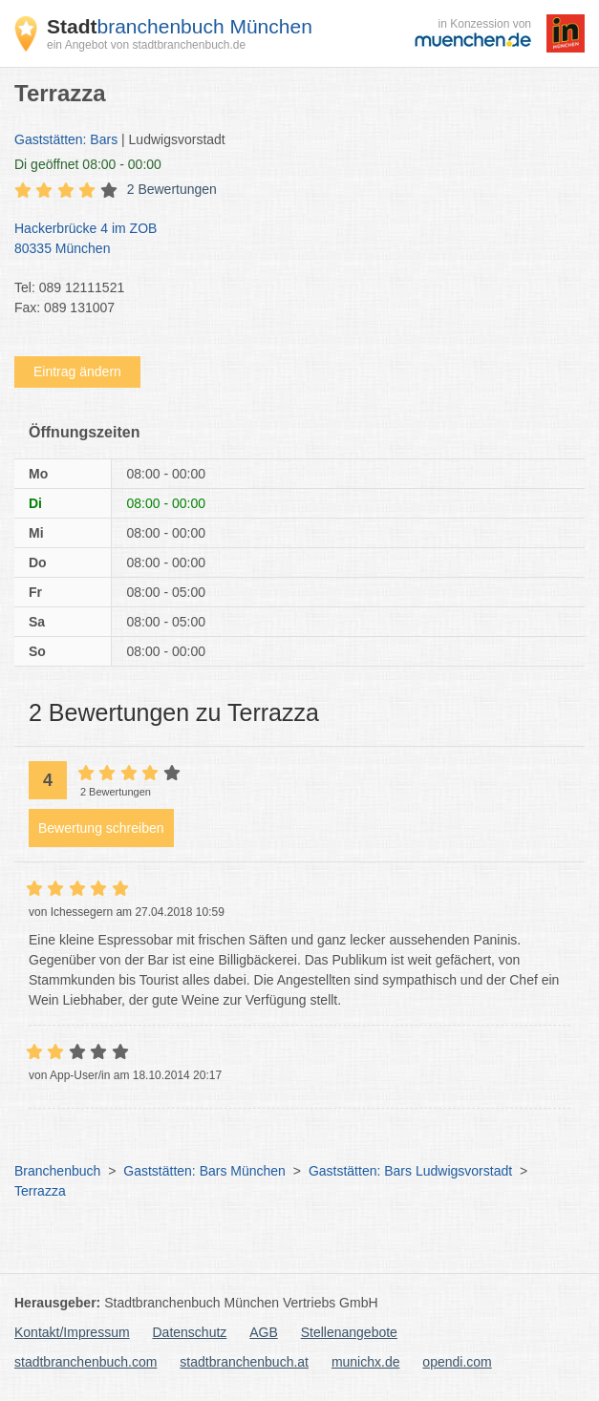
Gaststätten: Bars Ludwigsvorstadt (410, 1170)
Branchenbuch (57, 1170)
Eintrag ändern (77, 371)
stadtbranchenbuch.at (244, 1361)
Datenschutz (190, 1332)
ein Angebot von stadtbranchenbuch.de (146, 45)
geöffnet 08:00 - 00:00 (87, 164)
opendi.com (456, 1361)
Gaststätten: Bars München (204, 1170)
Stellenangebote (349, 1332)
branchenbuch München (179, 26)
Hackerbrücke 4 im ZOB (290, 240)
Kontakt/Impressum (72, 1332)
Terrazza (40, 1191)
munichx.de (366, 1361)
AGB (263, 1332)
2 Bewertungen (172, 189)
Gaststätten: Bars (66, 139)
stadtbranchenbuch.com (85, 1361)
